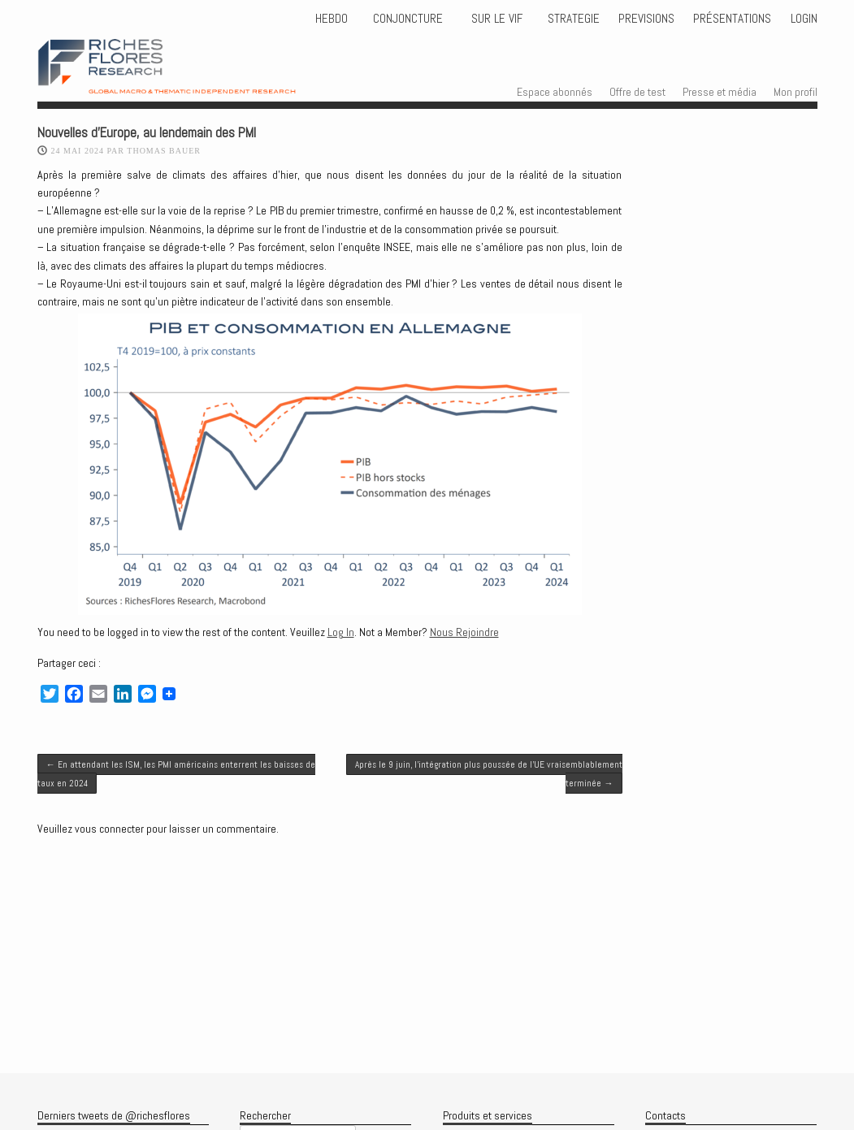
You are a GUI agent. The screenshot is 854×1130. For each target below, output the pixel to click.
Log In (340, 632)
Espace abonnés (554, 91)
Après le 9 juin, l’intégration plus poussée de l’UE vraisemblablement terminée (488, 773)
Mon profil (795, 91)
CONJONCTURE (409, 19)
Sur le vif (495, 19)
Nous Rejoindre (464, 632)
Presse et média (719, 91)
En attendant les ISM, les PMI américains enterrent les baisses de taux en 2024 (176, 773)
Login (804, 19)
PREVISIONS (646, 19)
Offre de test (637, 91)
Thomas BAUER (164, 150)
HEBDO (331, 19)
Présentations (732, 19)
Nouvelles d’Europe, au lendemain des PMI (146, 132)
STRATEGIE (572, 19)
